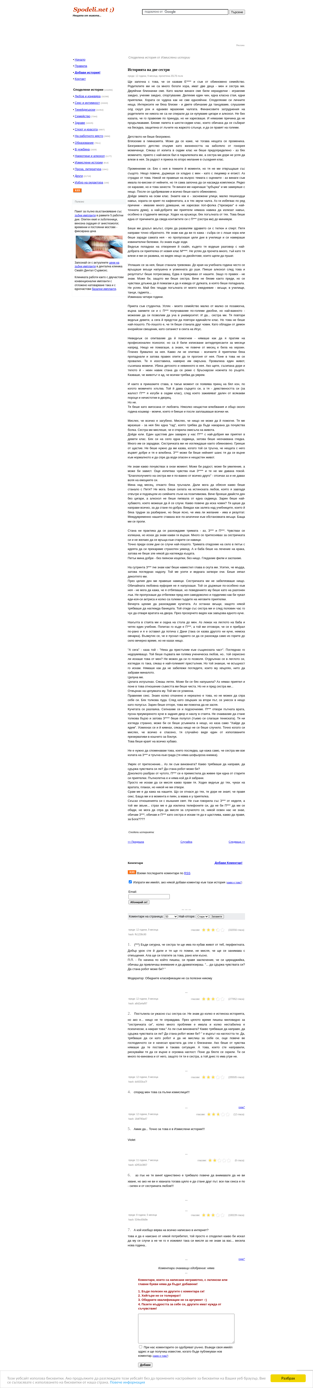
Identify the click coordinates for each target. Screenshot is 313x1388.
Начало (80, 59)
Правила (81, 66)
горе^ (242, 1107)
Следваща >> (237, 841)
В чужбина (82, 149)
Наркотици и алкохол (90, 156)
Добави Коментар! (228, 863)
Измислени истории (89, 162)
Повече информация (127, 1382)
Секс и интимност (87, 103)
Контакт (80, 79)
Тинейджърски (85, 109)
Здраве (80, 123)
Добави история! (87, 72)
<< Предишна (136, 841)
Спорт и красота (86, 129)
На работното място (89, 136)
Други (79, 176)
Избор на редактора (89, 182)
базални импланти (104, 289)
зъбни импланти (85, 215)
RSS (187, 873)
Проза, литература (88, 169)
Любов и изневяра (88, 96)
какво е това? (234, 882)
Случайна (186, 841)
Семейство (83, 116)
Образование (84, 142)
